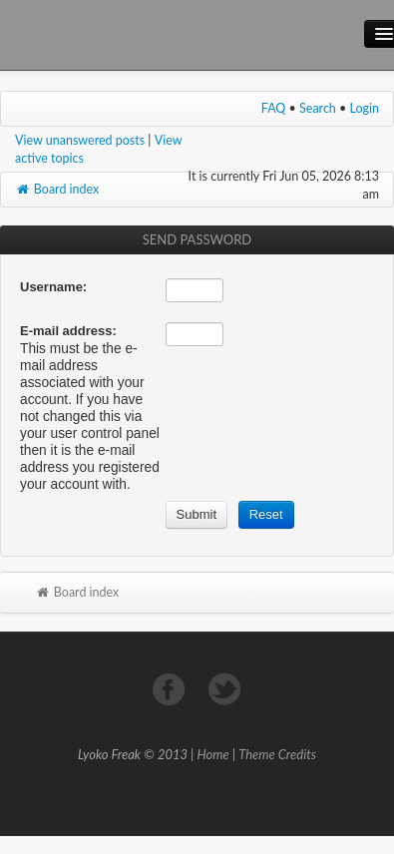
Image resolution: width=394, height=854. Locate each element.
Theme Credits (277, 754)
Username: (53, 286)
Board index (57, 189)
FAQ (273, 108)
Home (213, 754)
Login (365, 108)
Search (317, 108)
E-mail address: (68, 330)
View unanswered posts (80, 140)
